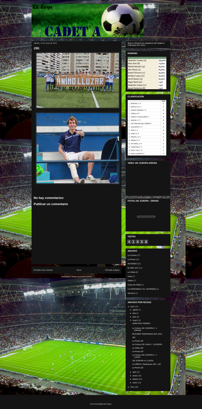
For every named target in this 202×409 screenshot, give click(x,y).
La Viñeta (131, 272)
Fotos (130, 276)
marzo (135, 376)
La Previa (131, 259)
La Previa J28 (137, 368)
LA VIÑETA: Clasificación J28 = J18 (146, 364)
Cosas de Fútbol (134, 285)
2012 (133, 307)
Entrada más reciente (43, 270)
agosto (135, 310)
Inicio (79, 270)
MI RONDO (132, 264)
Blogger (109, 404)
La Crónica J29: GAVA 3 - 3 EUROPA (147, 344)
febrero (136, 379)
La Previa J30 (137, 341)
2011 (133, 387)
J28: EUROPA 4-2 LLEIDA (142, 361)
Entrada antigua (112, 270)
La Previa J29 (137, 351)
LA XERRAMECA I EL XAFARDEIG (142, 289)
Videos (130, 280)
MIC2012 (131, 293)
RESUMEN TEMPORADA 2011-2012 (147, 334)
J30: (134, 337)
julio (134, 313)
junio (135, 317)
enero (135, 383)
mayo (135, 320)
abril (134, 372)
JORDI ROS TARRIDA (141, 323)
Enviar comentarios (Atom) (82, 277)
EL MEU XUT (133, 268)
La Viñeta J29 (137, 348)
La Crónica (132, 255)
